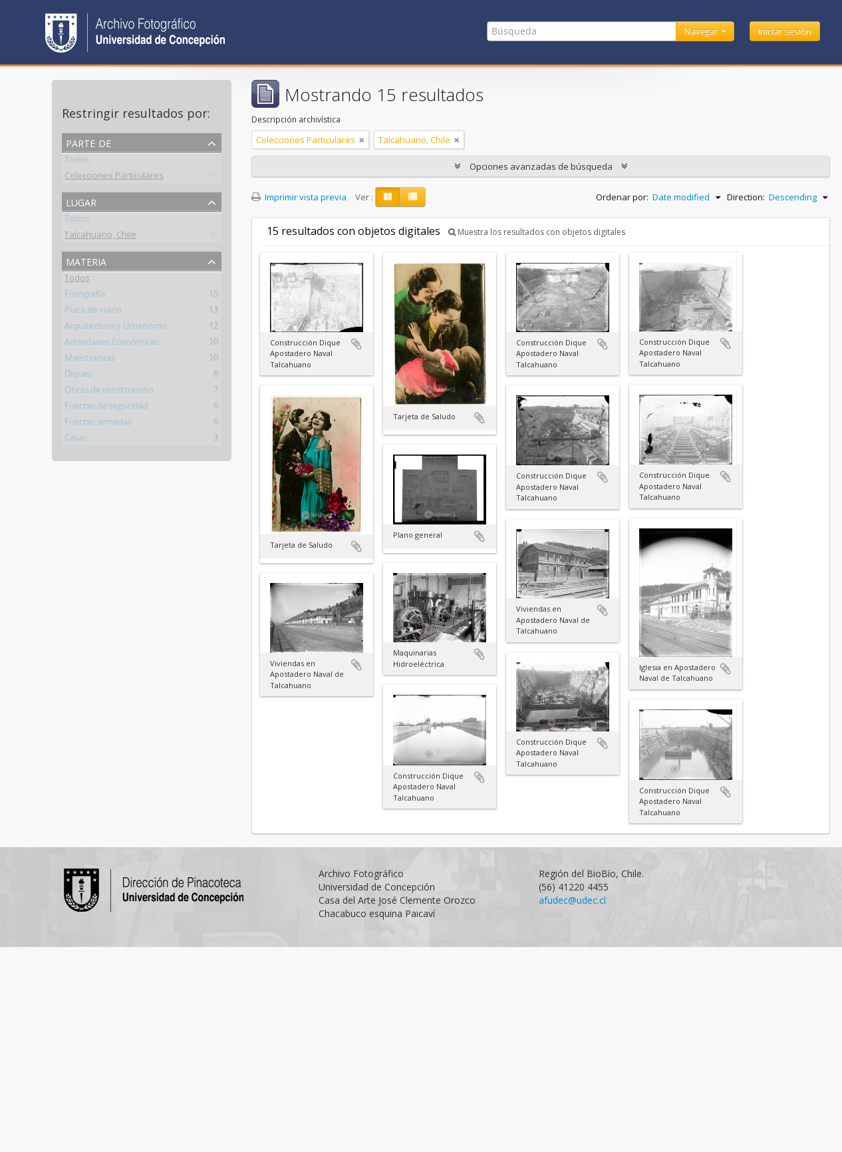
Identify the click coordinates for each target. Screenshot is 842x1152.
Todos (77, 162)
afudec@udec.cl (572, 900)
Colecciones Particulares (114, 178)
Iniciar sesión (784, 31)
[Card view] (387, 197)
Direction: (746, 197)
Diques (78, 376)
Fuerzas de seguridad (106, 408)
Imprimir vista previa (299, 197)
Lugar (81, 201)
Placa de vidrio (93, 312)
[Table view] (413, 197)
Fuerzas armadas (98, 424)
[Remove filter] (361, 139)
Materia (86, 261)
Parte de (88, 142)
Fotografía (85, 296)
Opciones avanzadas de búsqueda (541, 166)
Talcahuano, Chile (100, 237)
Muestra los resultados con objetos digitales (536, 232)
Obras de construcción (109, 392)
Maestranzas (90, 360)
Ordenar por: (622, 197)
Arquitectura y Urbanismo (116, 328)
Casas (76, 440)
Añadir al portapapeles (356, 344)
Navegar (702, 31)
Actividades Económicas (112, 344)
